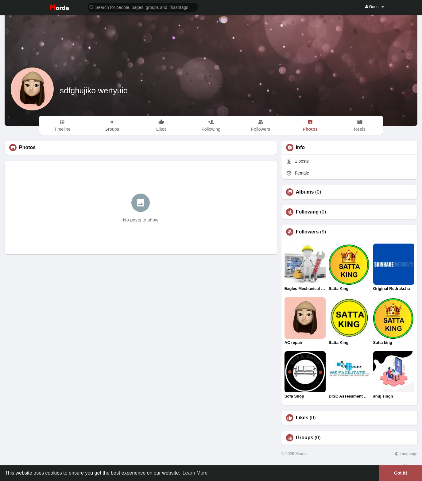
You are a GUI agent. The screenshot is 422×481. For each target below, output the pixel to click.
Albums (305, 192)
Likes (302, 417)
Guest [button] (374, 6)
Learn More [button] (195, 472)
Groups (304, 437)
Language (406, 454)
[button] (142, 7)
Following (307, 212)
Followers (307, 231)
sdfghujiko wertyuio (94, 90)
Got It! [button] (400, 473)
